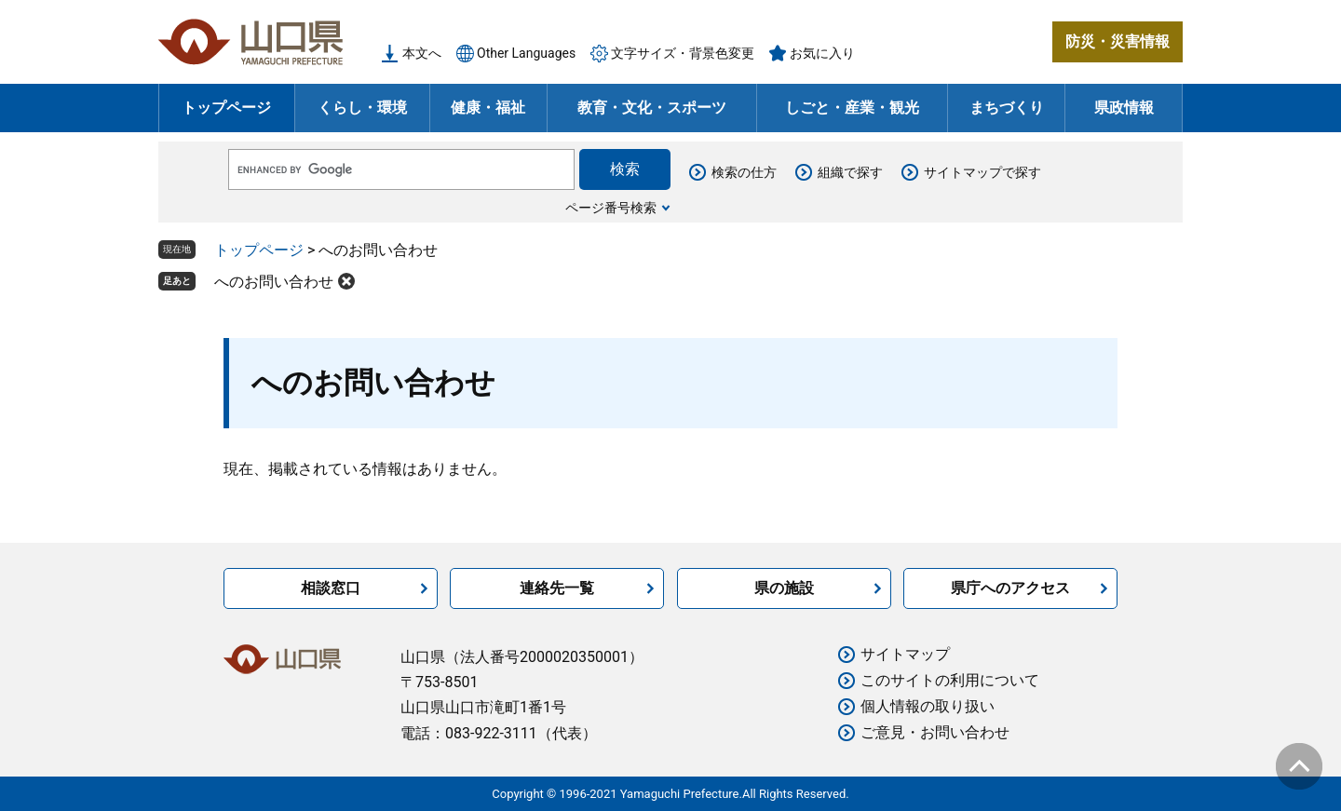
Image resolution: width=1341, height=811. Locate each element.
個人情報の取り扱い (927, 706)
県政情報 (1124, 107)
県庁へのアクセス (1010, 588)
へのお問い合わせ (273, 282)
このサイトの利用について (949, 680)
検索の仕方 (744, 172)
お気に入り (822, 53)
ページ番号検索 (611, 207)
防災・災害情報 (1117, 41)
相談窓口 (330, 588)
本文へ (421, 53)
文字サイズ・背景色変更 (682, 53)
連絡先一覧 (557, 588)
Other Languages (526, 53)
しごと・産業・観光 (852, 107)
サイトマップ (905, 654)
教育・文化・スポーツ (651, 107)
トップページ (226, 107)
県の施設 (784, 588)
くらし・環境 (362, 107)
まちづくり (1006, 107)
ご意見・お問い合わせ (934, 732)
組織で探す (850, 172)
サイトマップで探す (982, 172)
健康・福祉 (488, 107)
